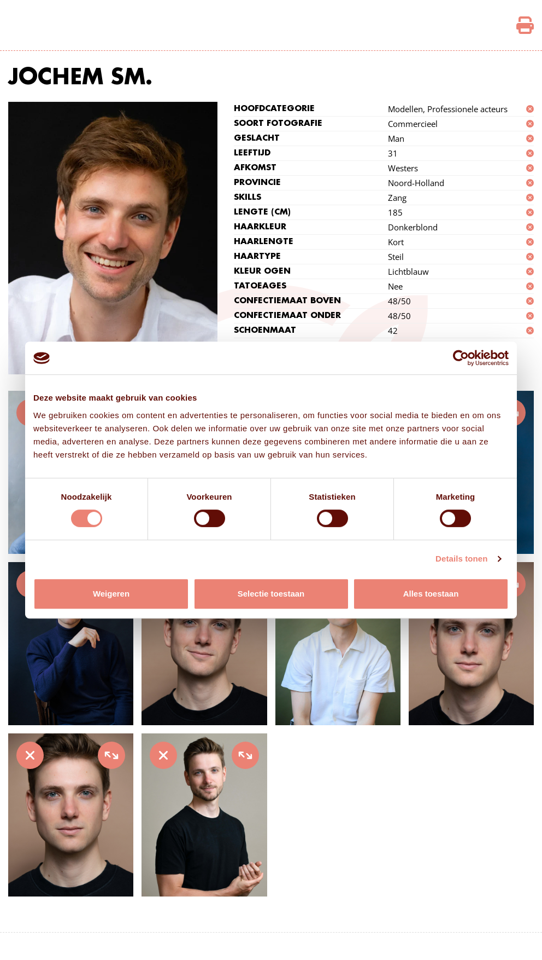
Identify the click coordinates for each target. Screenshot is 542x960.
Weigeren (111, 593)
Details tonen (461, 558)
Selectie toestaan (271, 593)
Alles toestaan (431, 593)
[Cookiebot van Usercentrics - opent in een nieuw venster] (461, 358)
